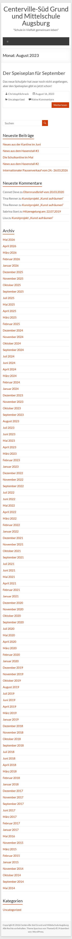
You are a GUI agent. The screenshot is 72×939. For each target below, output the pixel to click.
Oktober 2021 (12, 551)
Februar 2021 (11, 589)
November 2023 (13, 401)
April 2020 (9, 641)
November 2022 (13, 479)
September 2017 (13, 803)
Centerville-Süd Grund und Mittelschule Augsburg (36, 16)
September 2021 (13, 557)
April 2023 (9, 447)
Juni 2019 (9, 700)
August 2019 (11, 687)
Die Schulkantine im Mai (18, 157)
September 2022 (13, 486)
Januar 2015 (11, 862)
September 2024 (13, 349)
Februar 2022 (11, 525)
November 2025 (13, 278)
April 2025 (9, 311)
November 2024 (13, 337)
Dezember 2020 (13, 602)
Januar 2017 (11, 829)
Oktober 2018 (12, 739)
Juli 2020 (8, 628)
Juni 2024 (9, 362)
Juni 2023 (9, 434)
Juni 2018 (9, 758)
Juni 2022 (9, 499)
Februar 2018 (11, 777)
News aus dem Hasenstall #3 (21, 150)
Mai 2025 (9, 304)
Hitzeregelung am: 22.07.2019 (42, 211)
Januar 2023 (11, 466)
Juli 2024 (8, 356)
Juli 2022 (8, 492)
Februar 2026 (11, 259)
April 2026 (9, 246)
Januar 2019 (11, 719)
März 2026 (10, 252)
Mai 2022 (9, 505)
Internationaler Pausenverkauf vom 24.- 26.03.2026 (35, 170)
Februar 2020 (11, 654)
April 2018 (9, 765)
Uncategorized (16, 99)
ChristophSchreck (18, 93)
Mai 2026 (9, 239)
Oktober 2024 (12, 343)
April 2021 (9, 583)
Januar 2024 (11, 388)
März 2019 (10, 713)
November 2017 (13, 797)
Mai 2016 (9, 836)
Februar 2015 (11, 855)
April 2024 (9, 369)
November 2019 (13, 674)
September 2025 (13, 291)
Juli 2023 (8, 427)
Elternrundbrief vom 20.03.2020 (43, 192)
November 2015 (13, 842)
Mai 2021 (9, 576)
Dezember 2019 (13, 667)
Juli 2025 (8, 298)
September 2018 (13, 745)
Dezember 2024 (13, 330)
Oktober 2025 (12, 285)
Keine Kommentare (43, 99)
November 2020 (13, 609)
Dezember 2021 (13, 538)
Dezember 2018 (13, 726)
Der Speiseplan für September (34, 73)
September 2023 (13, 414)
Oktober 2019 (12, 680)
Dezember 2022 (13, 473)
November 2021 (13, 544)
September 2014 (13, 881)
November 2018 (13, 732)
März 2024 (10, 375)
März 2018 (10, 771)
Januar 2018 (11, 784)
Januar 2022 (11, 531)
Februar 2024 (11, 382)
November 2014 (13, 868)
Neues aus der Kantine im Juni (22, 144)
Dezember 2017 (13, 790)
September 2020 (13, 622)
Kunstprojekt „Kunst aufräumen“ (43, 198)
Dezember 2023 (13, 395)
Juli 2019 (8, 693)
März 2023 (10, 453)
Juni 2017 (9, 810)
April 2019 (9, 706)
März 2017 (10, 816)
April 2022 (9, 512)
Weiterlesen (60, 105)
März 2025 (10, 317)
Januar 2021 (11, 596)
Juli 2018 (8, 752)
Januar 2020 (11, 661)
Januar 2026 (11, 265)
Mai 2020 (9, 635)
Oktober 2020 (12, 615)
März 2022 (10, 518)
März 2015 (10, 849)
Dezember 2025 (13, 272)
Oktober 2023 (12, 408)
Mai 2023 (9, 440)
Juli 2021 (8, 563)
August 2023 (11, 421)
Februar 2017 (11, 823)
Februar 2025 (11, 324)
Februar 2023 (11, 460)
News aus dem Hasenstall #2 (21, 163)
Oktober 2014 (12, 875)
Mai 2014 (9, 888)
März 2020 (10, 648)
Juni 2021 (9, 570)
